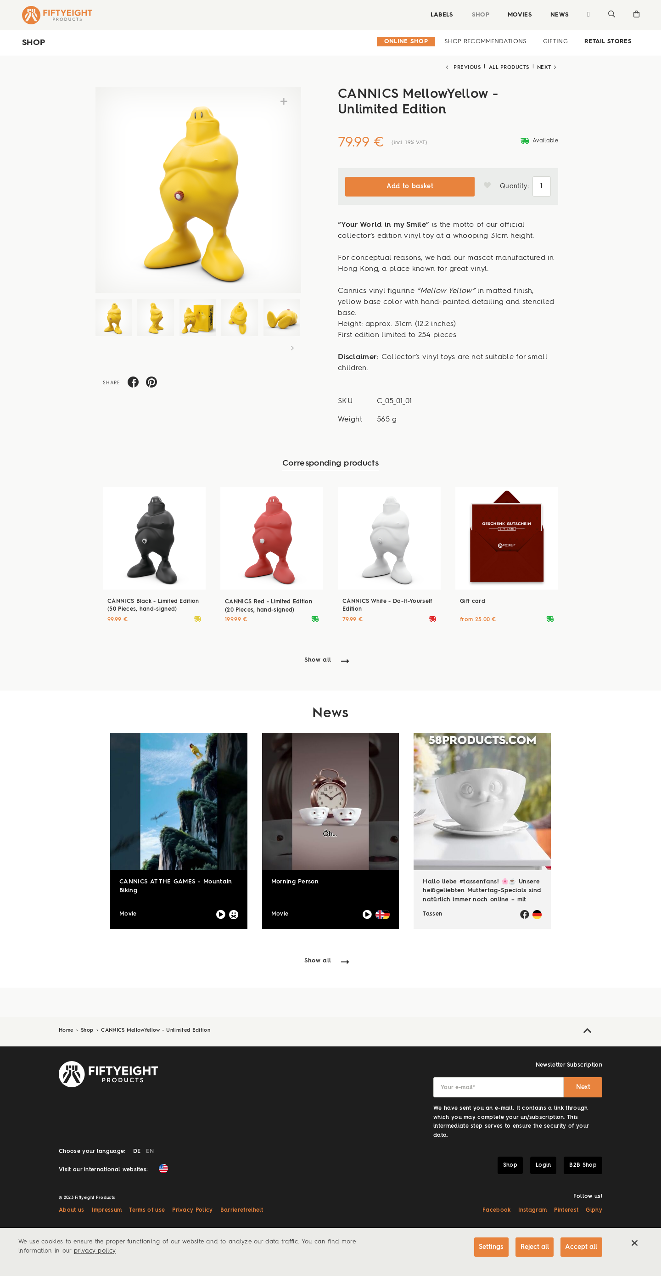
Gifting (555, 42)
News (558, 15)
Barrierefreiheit (241, 1209)
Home (67, 1029)
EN (150, 1150)
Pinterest (566, 1209)
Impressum (107, 1209)
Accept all (581, 1247)
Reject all (533, 1247)
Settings (489, 1247)
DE (137, 1150)
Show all (317, 660)
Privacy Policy (192, 1209)
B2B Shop (583, 1164)
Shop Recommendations (485, 42)
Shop (479, 15)
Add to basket (410, 185)
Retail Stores (608, 42)
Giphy (594, 1209)
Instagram (532, 1209)
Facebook (496, 1209)
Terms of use (147, 1209)
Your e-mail (458, 1087)
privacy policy (95, 1251)
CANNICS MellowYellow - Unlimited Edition (155, 1029)
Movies (519, 15)
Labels (441, 15)
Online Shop (406, 42)
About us (71, 1209)
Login (543, 1164)
